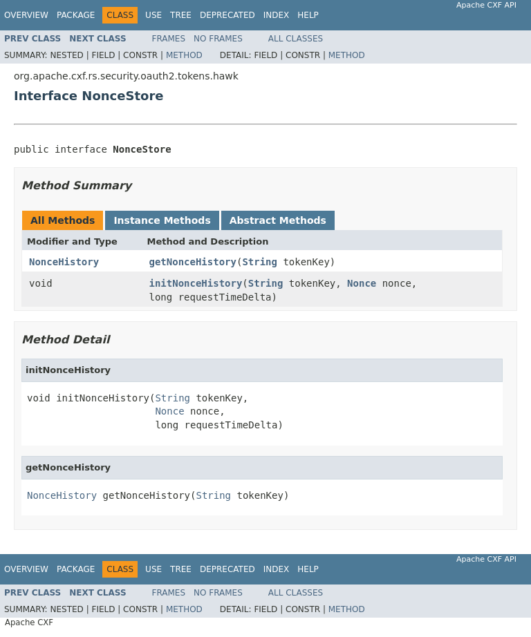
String (259, 261)
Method (184, 55)
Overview (26, 15)
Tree (181, 15)
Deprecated (227, 15)
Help (308, 15)
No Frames (218, 39)
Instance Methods (161, 220)
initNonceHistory (196, 283)
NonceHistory (64, 261)
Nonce (361, 283)
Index (276, 15)
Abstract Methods (278, 220)
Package (76, 15)
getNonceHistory (192, 261)
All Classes (295, 39)
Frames (169, 39)
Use (153, 15)
